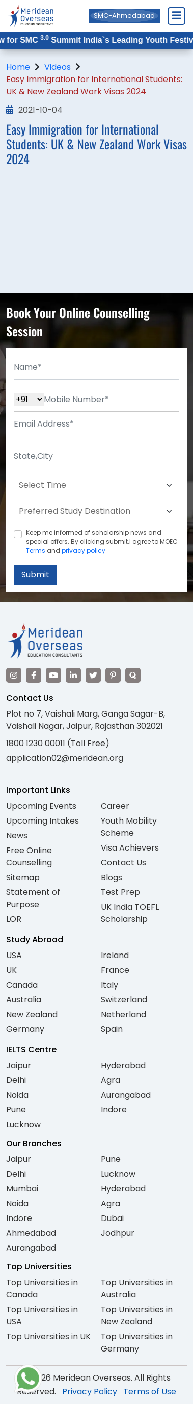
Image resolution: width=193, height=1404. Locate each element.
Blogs (111, 877)
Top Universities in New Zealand (137, 1316)
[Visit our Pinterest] (113, 675)
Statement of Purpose (33, 898)
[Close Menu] (176, 15)
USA (14, 955)
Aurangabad (126, 1095)
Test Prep (120, 892)
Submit (35, 574)
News (16, 835)
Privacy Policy (89, 1391)
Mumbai (22, 1189)
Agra (110, 1080)
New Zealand (32, 1014)
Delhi (16, 1080)
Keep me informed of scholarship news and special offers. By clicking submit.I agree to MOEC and (102, 541)
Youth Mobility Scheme (129, 827)
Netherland (123, 1014)
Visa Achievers (130, 848)
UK (11, 970)
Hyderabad (123, 1065)
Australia (23, 999)
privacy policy (83, 550)
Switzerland (124, 999)
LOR (13, 919)
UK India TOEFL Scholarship (130, 913)
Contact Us (123, 862)
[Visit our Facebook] (33, 675)
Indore (114, 1110)
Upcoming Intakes (42, 821)
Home (18, 67)
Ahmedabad (31, 1233)
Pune (16, 1110)
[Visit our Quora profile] (133, 675)
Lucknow (23, 1124)
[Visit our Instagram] (13, 675)
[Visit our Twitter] (93, 675)
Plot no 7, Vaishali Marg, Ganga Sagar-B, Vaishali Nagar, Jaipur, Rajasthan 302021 (85, 720)
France (115, 970)
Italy (109, 985)
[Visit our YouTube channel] (53, 675)
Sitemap (23, 877)
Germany (25, 1029)
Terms (35, 550)
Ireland (115, 955)
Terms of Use (149, 1391)
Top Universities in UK (48, 1336)
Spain (112, 1029)
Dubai (112, 1218)
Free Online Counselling (29, 856)
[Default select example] (96, 485)
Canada (22, 985)
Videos (57, 67)
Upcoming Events (41, 806)
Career (115, 806)
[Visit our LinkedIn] (73, 675)
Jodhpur (117, 1233)
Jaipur (18, 1065)
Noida (17, 1095)
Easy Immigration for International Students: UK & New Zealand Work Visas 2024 (94, 85)
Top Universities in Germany (137, 1343)
